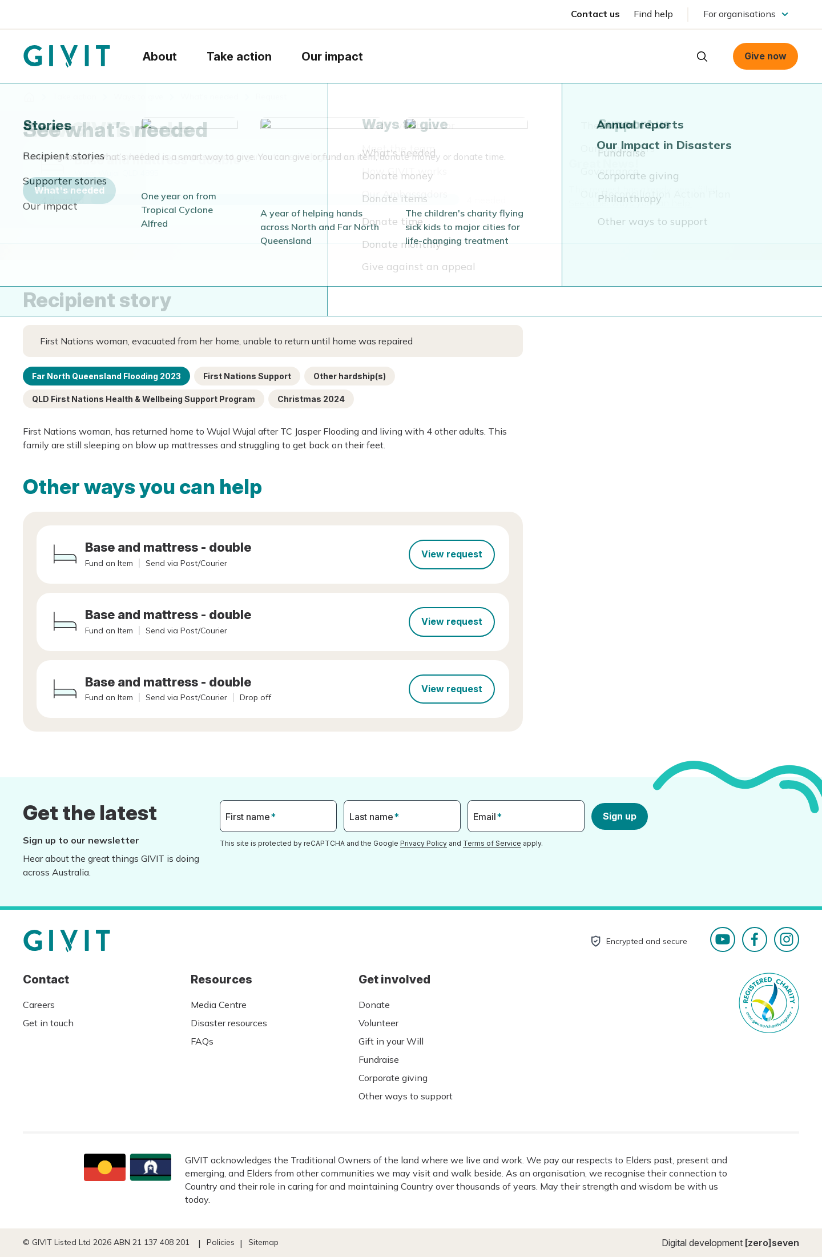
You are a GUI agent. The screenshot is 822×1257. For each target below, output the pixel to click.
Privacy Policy (423, 843)
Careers (39, 1004)
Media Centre (219, 1004)
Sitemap (263, 1242)
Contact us (595, 13)
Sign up (619, 816)
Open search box (702, 56)
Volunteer (378, 1023)
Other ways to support (405, 1096)
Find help (653, 13)
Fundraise (378, 1059)
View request (451, 554)
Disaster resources (229, 1023)
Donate (374, 1004)
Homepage (67, 56)
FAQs (202, 1041)
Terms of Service (492, 843)
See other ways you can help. (630, 202)
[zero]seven (772, 1242)
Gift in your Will (391, 1041)
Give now (765, 56)
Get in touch (48, 1023)
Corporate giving (393, 1077)
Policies (221, 1242)
